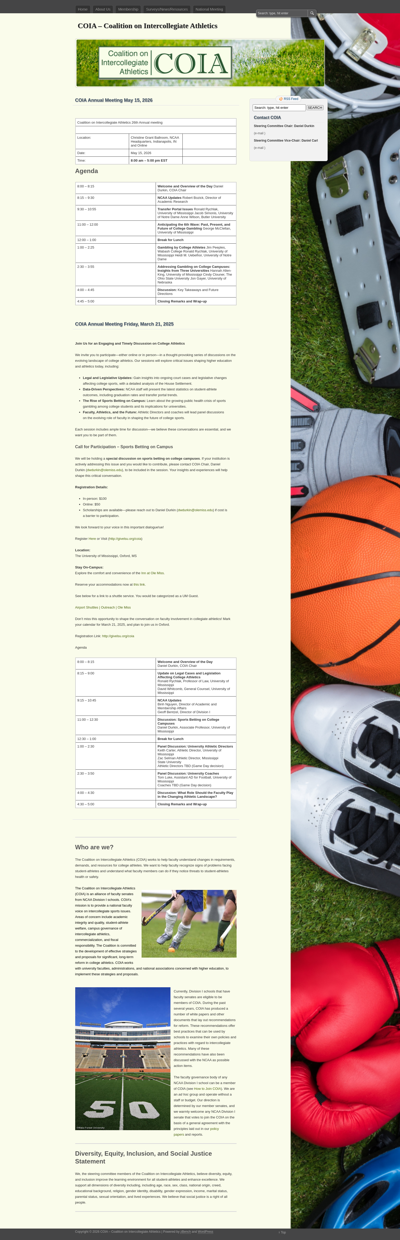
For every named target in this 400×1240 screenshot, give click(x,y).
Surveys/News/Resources (167, 9)
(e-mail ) (259, 133)
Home (83, 9)
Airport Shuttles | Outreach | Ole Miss (103, 607)
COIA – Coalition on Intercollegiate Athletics (148, 26)
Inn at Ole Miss (152, 573)
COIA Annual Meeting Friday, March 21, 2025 (124, 324)
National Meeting (209, 9)
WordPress (205, 1231)
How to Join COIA (207, 1089)
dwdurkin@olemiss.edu (104, 470)
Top (283, 1232)
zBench (185, 1231)
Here (92, 539)
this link (139, 584)
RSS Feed (291, 99)
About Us (103, 9)
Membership (128, 9)
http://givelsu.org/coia (125, 539)
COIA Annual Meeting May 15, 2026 (114, 100)
